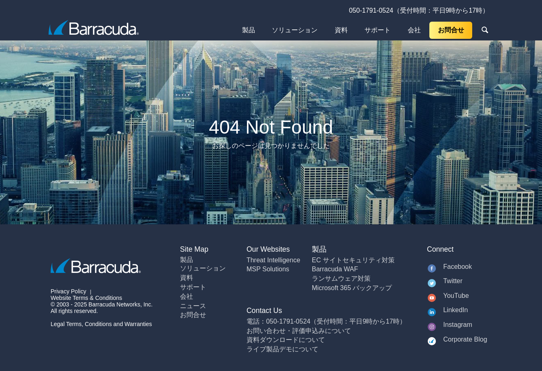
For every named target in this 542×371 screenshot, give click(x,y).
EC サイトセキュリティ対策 (353, 260)
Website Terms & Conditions (86, 298)
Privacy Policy (68, 291)
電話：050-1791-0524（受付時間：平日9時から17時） (326, 321)
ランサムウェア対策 (341, 278)
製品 (248, 30)
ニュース (193, 305)
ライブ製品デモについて (282, 349)
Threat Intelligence (273, 260)
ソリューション (295, 30)
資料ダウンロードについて (286, 339)
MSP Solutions (268, 269)
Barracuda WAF (335, 269)
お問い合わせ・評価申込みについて (299, 330)
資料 (341, 30)
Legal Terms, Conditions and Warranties (101, 324)
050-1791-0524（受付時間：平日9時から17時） (419, 10)
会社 (414, 30)
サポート (377, 30)
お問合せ (451, 30)
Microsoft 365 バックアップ (352, 287)
